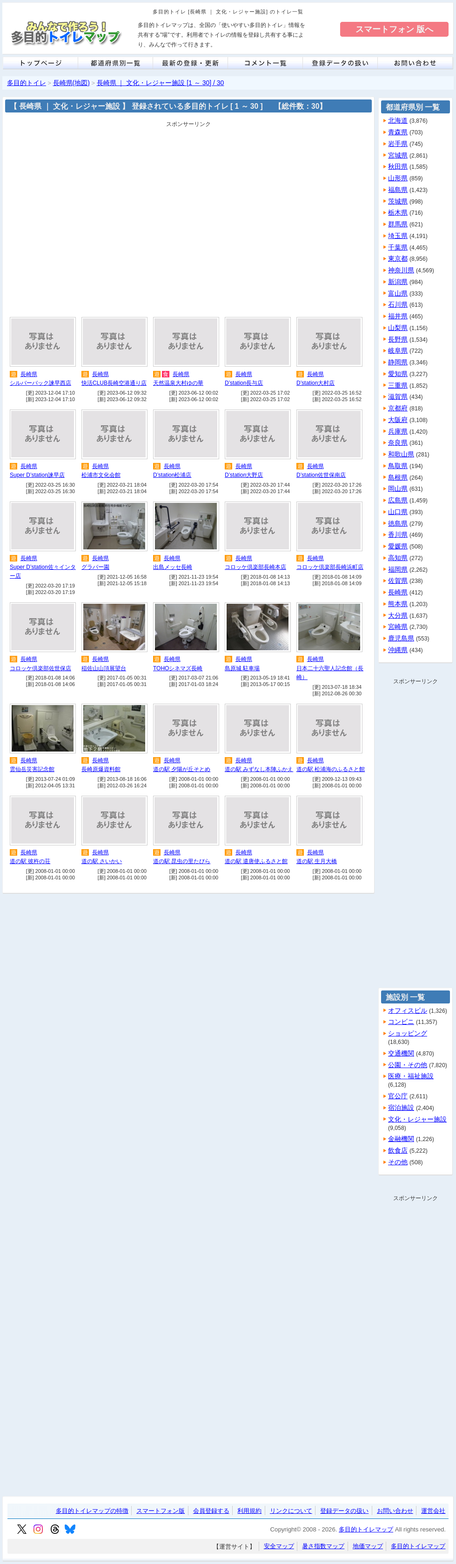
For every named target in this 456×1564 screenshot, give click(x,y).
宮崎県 (398, 626)
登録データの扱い (344, 1510)
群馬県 (398, 224)
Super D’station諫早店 (37, 475)
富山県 (398, 293)
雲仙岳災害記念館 (32, 769)
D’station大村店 (315, 383)
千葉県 (398, 247)
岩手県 (398, 143)
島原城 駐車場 (242, 668)
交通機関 (401, 1053)
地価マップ (368, 1546)
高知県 (398, 557)
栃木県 (398, 212)
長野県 (398, 339)
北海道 (398, 120)
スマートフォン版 (160, 1510)
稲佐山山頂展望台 (103, 668)
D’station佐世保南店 (321, 475)
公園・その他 (407, 1065)
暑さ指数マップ (323, 1546)
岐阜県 (398, 350)
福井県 (398, 316)
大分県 (398, 615)
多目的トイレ (26, 82)
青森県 (398, 132)
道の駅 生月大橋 (316, 861)
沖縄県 (398, 649)
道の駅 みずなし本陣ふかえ (259, 769)
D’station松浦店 (172, 475)
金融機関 (401, 1138)
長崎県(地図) (71, 82)
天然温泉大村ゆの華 (178, 383)
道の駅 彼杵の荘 (30, 861)
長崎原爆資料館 (101, 769)
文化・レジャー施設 (417, 1119)
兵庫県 (398, 431)
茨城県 (398, 201)
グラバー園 (95, 567)
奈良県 (398, 442)
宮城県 (398, 155)
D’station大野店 (244, 475)
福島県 (398, 189)
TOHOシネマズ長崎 (177, 668)
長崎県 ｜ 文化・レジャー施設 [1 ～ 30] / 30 (160, 82)
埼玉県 (398, 235)
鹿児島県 (401, 638)
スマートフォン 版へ (394, 29)
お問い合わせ (395, 1510)
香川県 (398, 534)
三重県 (398, 385)
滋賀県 (398, 396)
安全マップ (279, 1546)
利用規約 (249, 1510)
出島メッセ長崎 (172, 567)
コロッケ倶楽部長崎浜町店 (329, 567)
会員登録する (211, 1510)
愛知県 (398, 373)
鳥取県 (398, 465)
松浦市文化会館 (101, 475)
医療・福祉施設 (411, 1076)
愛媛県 (398, 546)
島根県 (398, 477)
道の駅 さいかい (101, 861)
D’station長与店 (244, 383)
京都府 (398, 408)
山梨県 (398, 327)
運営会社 (433, 1510)
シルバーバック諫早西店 (40, 383)
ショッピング (407, 1033)
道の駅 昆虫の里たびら (181, 861)
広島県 (398, 500)
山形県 (398, 178)
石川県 (398, 304)
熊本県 (398, 603)
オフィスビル (407, 1010)
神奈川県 (401, 270)
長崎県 (28, 374)
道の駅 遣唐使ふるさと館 (256, 861)
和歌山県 (401, 454)
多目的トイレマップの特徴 (92, 1510)
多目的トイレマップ (366, 1529)
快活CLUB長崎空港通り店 (114, 383)
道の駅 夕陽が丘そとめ (181, 769)
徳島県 (398, 523)
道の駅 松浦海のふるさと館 (330, 769)
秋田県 (398, 166)
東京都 (398, 258)
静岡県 (398, 362)
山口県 (398, 511)
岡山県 (398, 488)
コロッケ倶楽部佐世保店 (40, 668)
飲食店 (398, 1150)
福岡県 (398, 569)
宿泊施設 (401, 1107)
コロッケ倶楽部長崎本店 (255, 567)
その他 (398, 1162)
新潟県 (398, 281)
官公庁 (398, 1096)
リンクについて (291, 1510)
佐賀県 (398, 580)
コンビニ (401, 1021)
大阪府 (398, 419)
